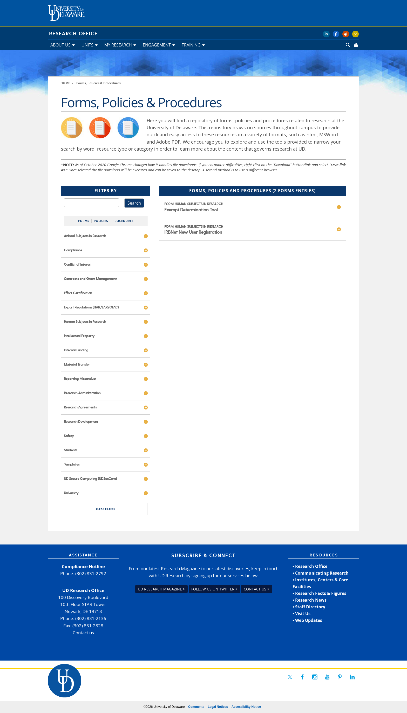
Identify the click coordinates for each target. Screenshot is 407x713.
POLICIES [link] (101, 221)
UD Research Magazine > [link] (161, 589)
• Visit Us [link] (301, 613)
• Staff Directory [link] (309, 607)
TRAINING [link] (191, 45)
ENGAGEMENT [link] (157, 45)
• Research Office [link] (310, 566)
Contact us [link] (83, 633)
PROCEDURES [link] (122, 221)
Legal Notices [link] (218, 707)
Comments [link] (196, 707)
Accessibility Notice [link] (246, 707)
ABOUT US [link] (60, 45)
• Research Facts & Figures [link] (319, 593)
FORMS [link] (83, 221)
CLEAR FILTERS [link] (105, 509)
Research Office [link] (73, 33)
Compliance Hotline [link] (83, 566)
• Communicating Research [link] (321, 573)
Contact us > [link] (256, 589)
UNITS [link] (87, 45)
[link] (355, 45)
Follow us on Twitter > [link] (214, 589)
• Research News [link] (310, 600)
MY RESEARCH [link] (118, 45)
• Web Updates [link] (307, 620)
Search (134, 203)
